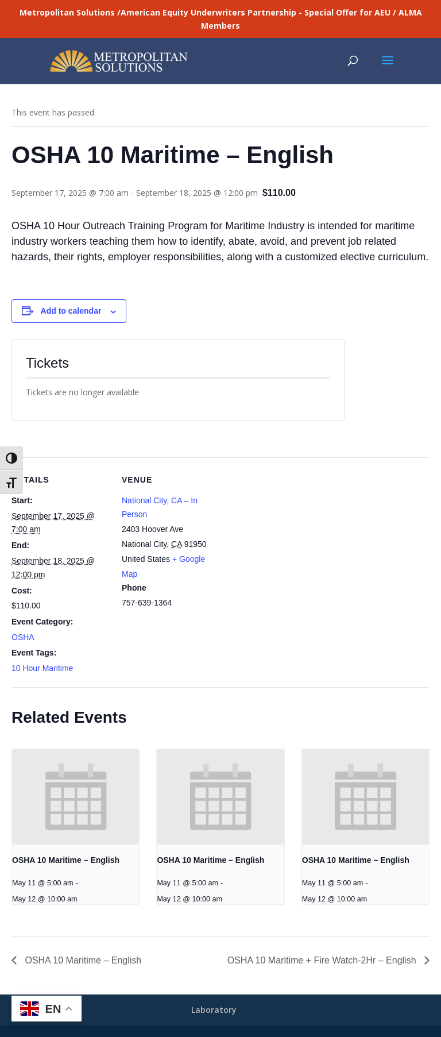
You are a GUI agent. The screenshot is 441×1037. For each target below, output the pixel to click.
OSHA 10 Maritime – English (65, 860)
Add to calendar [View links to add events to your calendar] (71, 310)
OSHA (22, 637)
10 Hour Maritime (42, 668)
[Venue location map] (292, 536)
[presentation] (75, 797)
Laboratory (214, 1009)
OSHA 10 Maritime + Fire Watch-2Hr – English (323, 960)
